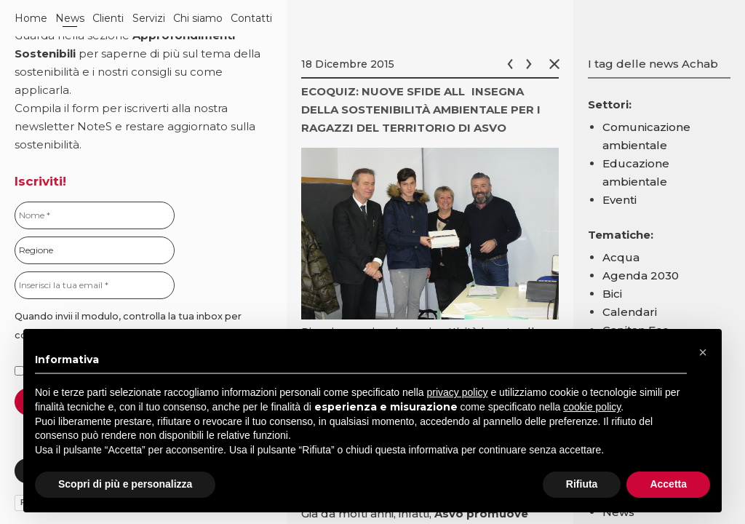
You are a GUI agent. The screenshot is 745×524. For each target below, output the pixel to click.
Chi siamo (198, 18)
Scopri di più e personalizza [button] (125, 484)
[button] (702, 352)
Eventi (619, 200)
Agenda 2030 (640, 275)
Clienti (108, 18)
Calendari (629, 312)
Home (31, 18)
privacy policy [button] (457, 392)
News (69, 18)
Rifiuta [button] (582, 484)
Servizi (148, 18)
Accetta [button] (668, 484)
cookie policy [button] (592, 407)
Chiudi (557, 64)
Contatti (251, 18)
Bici (612, 294)
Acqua (621, 257)
